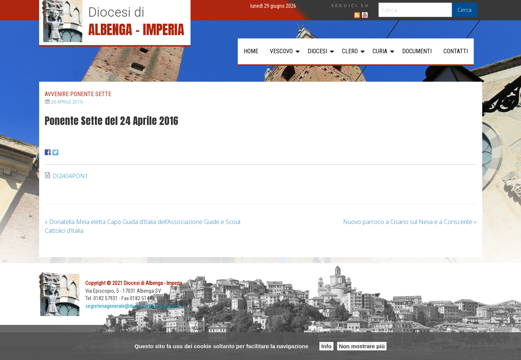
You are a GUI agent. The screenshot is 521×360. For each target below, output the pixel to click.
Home (251, 51)
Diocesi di (116, 12)
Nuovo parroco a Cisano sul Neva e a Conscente (410, 222)
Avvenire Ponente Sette (78, 94)
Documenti (417, 51)
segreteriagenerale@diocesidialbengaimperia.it (135, 306)
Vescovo (281, 51)
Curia (380, 51)
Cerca (464, 9)
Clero (350, 51)
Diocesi (317, 51)
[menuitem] (251, 51)
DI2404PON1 (70, 176)
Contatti (455, 51)
